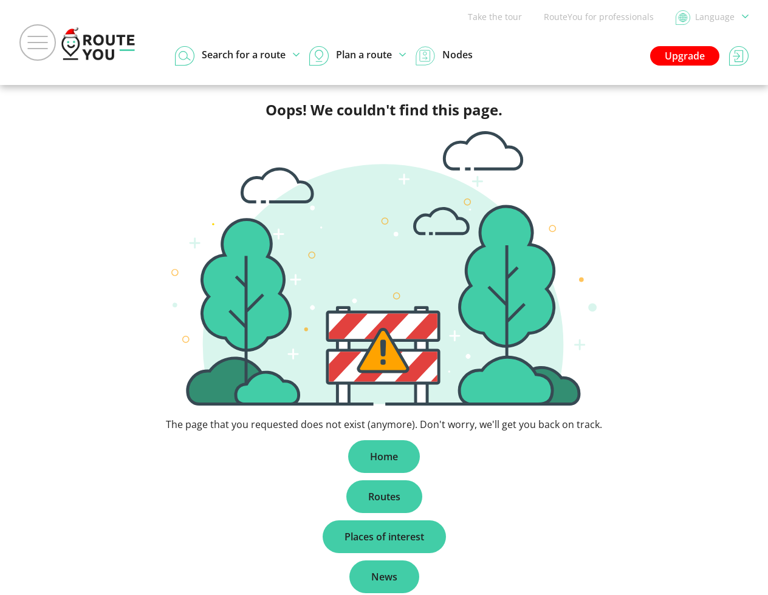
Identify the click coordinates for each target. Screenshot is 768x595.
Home (384, 456)
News (384, 576)
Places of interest (384, 536)
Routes (384, 496)
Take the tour (495, 16)
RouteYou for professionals (599, 16)
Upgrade (685, 56)
